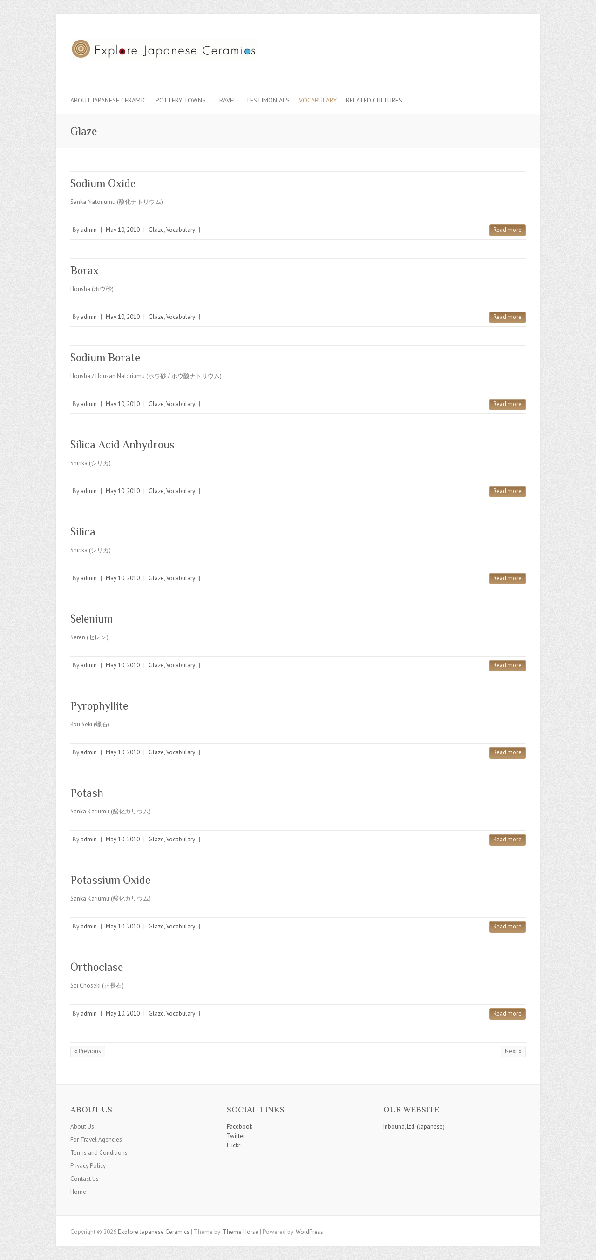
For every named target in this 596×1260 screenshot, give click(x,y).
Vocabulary (318, 100)
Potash (86, 792)
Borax (84, 270)
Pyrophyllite (99, 705)
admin (89, 230)
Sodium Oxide (102, 183)
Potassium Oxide (110, 880)
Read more (508, 230)
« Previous (87, 1051)
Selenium (91, 618)
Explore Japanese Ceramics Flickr (502, 48)
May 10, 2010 (123, 230)
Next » (513, 1051)
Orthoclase (96, 967)
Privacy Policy (88, 1166)
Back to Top (583, 1247)
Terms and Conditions (99, 1153)
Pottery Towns (181, 100)
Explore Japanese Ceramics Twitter (488, 48)
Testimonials (268, 100)
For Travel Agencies (96, 1140)
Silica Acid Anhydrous (122, 444)
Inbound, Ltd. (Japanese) (414, 1127)
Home (78, 1192)
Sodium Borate (105, 357)
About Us (82, 1127)
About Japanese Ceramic (108, 100)
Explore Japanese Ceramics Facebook (474, 48)
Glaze (156, 230)
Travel (226, 100)
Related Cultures (374, 100)
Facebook (239, 1127)
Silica (82, 531)
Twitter (236, 1136)
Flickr (233, 1145)
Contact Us (84, 1179)
